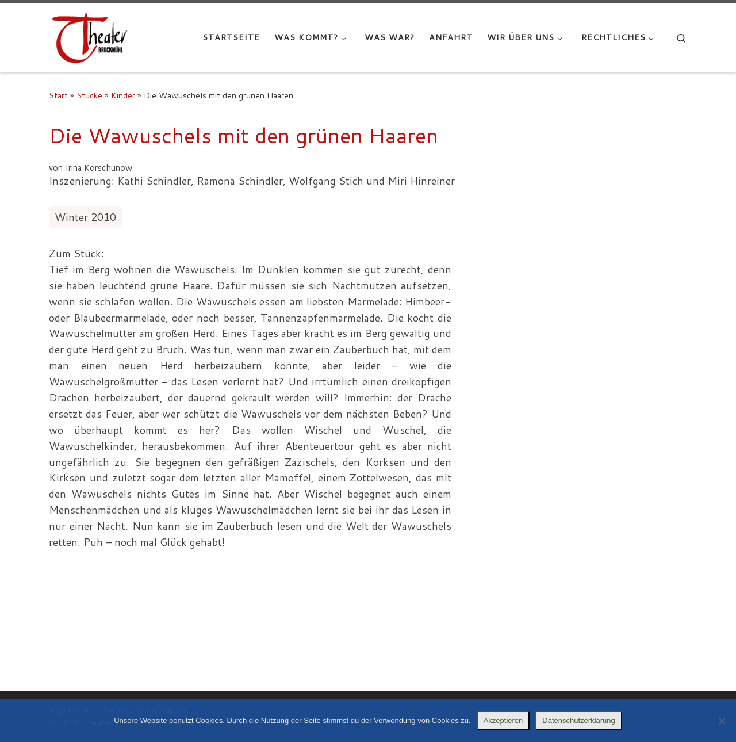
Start (58, 95)
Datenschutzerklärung (578, 720)
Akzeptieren (503, 720)
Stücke (89, 95)
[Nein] (721, 720)
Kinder (123, 95)
